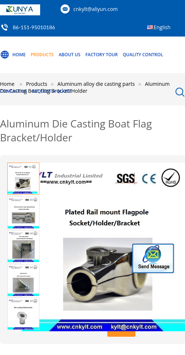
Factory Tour (101, 54)
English (162, 27)
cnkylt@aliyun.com (95, 8)
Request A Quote (52, 91)
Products (42, 54)
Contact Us (13, 91)
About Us (70, 54)
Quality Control (143, 54)
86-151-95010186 (34, 27)
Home (13, 55)
